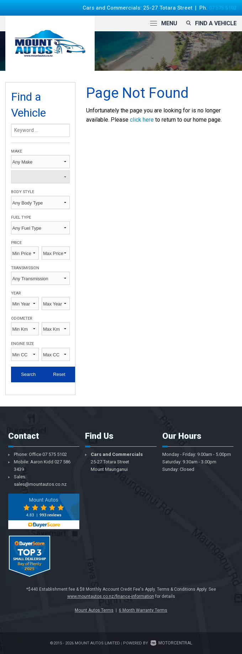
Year (16, 293)
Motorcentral (171, 642)
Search (28, 374)
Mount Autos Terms (94, 610)
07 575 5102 (221, 8)
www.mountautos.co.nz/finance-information (110, 596)
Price (16, 242)
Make (16, 151)
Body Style (22, 192)
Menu (163, 23)
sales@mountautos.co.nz (40, 484)
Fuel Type (21, 217)
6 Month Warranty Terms (143, 610)
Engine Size (22, 343)
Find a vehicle (210, 23)
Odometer (21, 318)
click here (142, 119)
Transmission (25, 268)
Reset (59, 374)
